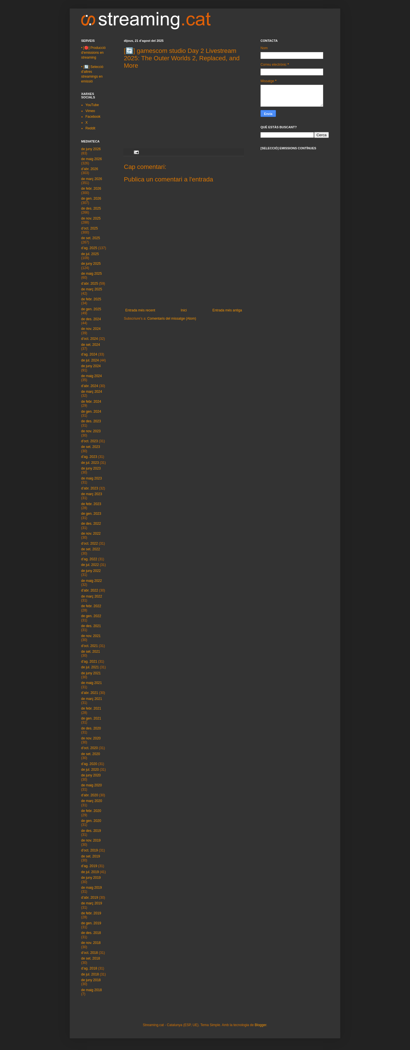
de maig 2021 (91, 683)
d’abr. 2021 (89, 693)
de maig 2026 (91, 159)
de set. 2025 (90, 238)
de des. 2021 (91, 626)
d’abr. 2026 (89, 169)
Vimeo (90, 111)
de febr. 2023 (91, 504)
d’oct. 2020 (89, 748)
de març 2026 (91, 179)
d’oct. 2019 (89, 850)
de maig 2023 (91, 478)
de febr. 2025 (91, 299)
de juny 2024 (91, 366)
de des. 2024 (91, 319)
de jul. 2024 (90, 360)
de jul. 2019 (90, 872)
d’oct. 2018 (89, 953)
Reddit (90, 128)
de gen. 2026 (91, 199)
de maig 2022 (91, 581)
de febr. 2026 (91, 189)
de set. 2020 (90, 754)
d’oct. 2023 (89, 441)
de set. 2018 (90, 958)
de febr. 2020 (91, 811)
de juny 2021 (91, 673)
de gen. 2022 (91, 616)
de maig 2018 (91, 990)
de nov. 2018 (91, 943)
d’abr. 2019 (89, 898)
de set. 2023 (90, 447)
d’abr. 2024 (89, 386)
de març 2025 (91, 289)
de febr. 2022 (91, 606)
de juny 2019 (91, 878)
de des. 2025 (91, 208)
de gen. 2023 (91, 514)
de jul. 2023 (90, 463)
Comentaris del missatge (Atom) (171, 319)
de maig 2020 (91, 785)
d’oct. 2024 (89, 339)
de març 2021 (91, 699)
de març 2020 (91, 801)
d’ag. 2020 (89, 764)
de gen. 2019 (91, 923)
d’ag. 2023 (89, 457)
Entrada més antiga (227, 310)
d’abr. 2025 (89, 284)
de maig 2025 (91, 274)
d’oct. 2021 (89, 646)
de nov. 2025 (91, 218)
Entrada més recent (140, 310)
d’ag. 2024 (89, 354)
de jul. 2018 (90, 974)
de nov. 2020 (91, 738)
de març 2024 (91, 392)
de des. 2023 (91, 421)
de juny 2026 (91, 149)
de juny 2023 (91, 468)
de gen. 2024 (91, 412)
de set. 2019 (90, 856)
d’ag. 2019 (89, 866)
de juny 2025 (91, 264)
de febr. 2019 (91, 913)
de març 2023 (91, 494)
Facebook (93, 117)
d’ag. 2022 (89, 559)
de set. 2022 (90, 549)
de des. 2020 (91, 728)
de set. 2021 (90, 652)
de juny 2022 (91, 571)
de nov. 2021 (91, 636)
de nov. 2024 (91, 329)
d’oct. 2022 (89, 543)
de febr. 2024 (91, 402)
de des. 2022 (91, 524)
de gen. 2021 (91, 718)
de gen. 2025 (91, 309)
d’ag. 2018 (89, 968)
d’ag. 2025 (89, 248)
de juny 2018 (91, 980)
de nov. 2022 (91, 534)
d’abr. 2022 (89, 590)
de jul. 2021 (90, 667)
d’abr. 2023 (89, 488)
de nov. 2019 (91, 840)
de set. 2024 (90, 345)
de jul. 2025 (90, 254)
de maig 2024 (91, 376)
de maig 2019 (91, 888)
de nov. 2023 (91, 431)
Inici (184, 310)
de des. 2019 (91, 831)
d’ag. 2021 (89, 662)
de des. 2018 (91, 933)
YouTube (92, 105)
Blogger (260, 1025)
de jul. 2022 (90, 565)
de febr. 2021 (91, 708)
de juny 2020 (91, 775)
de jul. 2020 (90, 770)
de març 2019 (91, 903)
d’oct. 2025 (89, 228)
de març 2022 (91, 596)
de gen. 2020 (91, 821)
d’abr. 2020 (89, 795)
